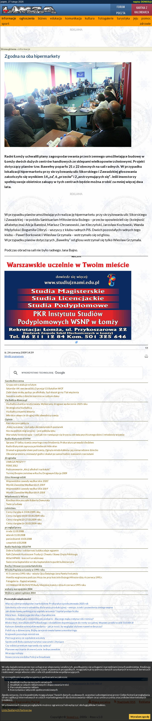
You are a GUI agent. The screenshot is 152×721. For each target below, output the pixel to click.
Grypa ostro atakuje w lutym (21, 384)
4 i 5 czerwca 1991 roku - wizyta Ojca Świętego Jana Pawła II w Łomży (42, 573)
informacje (9, 18)
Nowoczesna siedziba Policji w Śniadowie (27, 657)
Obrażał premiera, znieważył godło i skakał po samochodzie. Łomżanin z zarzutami (50, 454)
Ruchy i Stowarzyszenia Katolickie (23, 566)
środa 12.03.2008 (15, 531)
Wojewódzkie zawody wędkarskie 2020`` (27, 481)
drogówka (10, 458)
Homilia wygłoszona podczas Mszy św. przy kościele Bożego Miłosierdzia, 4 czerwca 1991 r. (54, 577)
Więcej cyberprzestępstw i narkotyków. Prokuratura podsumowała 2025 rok (46, 603)
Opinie (8, 419)
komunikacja (73, 18)
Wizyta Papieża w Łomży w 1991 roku (25, 569)
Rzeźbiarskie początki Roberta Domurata (28, 500)
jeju (135, 18)
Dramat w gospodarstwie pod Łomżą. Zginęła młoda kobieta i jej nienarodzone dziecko (52, 450)
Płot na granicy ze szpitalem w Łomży (25, 638)
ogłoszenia (26, 18)
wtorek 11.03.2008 (15, 535)
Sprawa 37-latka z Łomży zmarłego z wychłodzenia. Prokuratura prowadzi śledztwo (50, 442)
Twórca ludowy (14, 504)
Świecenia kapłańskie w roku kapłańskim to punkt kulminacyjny (40, 561)
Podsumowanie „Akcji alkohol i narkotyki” (28, 469)
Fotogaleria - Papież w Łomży (21, 581)
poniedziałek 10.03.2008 (19, 538)
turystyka (123, 18)
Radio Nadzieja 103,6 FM (18, 546)
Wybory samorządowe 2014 (20, 592)
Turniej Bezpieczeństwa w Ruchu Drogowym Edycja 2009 (36, 473)
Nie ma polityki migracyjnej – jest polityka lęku (30, 430)
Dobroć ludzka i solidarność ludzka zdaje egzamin (32, 550)
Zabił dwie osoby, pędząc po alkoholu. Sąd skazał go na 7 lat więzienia (42, 392)
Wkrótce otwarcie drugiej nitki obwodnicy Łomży (32, 415)
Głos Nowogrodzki (15, 477)
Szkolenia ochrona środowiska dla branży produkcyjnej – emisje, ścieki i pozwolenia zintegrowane (59, 607)
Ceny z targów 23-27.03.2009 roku (24, 519)
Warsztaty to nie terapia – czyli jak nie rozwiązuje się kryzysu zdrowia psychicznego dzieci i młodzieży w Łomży (65, 434)
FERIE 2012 (12, 465)
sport (5, 23)
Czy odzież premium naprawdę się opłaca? (28, 645)
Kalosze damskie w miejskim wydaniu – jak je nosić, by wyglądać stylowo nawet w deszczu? (54, 626)
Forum (121, 6)
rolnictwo (10, 508)
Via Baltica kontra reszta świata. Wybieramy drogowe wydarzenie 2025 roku (47, 404)
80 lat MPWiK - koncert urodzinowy (25, 558)
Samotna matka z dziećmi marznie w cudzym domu (32, 396)
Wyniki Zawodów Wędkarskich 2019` (25, 484)
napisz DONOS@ (142, 1)
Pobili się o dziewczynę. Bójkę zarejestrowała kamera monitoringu (41, 630)
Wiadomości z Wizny (16, 496)
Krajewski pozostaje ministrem (22, 634)
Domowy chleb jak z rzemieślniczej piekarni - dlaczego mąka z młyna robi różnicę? (49, 618)
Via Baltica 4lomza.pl (16, 400)
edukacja (56, 18)
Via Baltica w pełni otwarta (20, 411)
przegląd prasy (13, 527)
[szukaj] (76, 372)
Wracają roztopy (14, 653)
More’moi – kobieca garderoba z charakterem (30, 615)
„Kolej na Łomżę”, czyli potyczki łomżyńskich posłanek (34, 427)
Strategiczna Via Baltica (19, 407)
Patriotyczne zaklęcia (17, 423)
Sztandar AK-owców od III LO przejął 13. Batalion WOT (34, 388)
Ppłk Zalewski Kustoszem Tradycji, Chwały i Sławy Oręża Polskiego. (42, 554)
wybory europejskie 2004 (18, 589)
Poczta (120, 13)
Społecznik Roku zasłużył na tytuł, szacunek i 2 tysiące (34, 641)
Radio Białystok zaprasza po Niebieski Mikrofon (31, 446)
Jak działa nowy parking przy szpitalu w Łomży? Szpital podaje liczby (42, 611)
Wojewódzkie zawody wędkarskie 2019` (27, 488)
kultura (89, 18)
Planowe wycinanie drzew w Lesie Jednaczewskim (32, 649)
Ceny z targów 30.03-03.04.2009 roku (25, 515)
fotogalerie (106, 18)
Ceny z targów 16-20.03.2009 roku (24, 523)
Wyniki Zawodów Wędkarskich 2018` (25, 492)
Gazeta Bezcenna (14, 380)
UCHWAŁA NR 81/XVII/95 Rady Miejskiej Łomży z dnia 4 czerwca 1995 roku (46, 585)
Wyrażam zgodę (139, 716)
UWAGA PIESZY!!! (16, 461)
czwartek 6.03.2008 (16, 542)
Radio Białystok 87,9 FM (17, 438)
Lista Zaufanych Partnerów (17, 710)
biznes (42, 18)
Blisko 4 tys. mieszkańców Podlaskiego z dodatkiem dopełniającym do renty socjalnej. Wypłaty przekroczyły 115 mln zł (69, 622)
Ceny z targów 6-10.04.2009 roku (23, 512)
